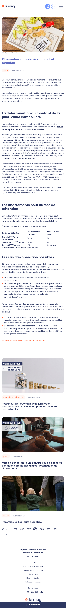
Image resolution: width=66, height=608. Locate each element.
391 (55, 529)
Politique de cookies (33, 582)
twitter (28, 592)
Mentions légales (33, 578)
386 (22, 529)
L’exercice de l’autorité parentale (22, 522)
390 (48, 529)
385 (15, 529)
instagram (36, 592)
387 (29, 529)
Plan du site (33, 574)
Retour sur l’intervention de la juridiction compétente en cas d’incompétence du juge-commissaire (29, 406)
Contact (33, 562)
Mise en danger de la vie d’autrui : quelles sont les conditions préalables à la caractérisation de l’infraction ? (32, 466)
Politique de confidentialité (33, 570)
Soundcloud (41, 592)
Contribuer (47, 6)
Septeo (36, 556)
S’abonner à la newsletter (33, 566)
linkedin (32, 592)
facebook (24, 592)
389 (42, 529)
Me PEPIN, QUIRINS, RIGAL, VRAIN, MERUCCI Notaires (23, 340)
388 (35, 529)
